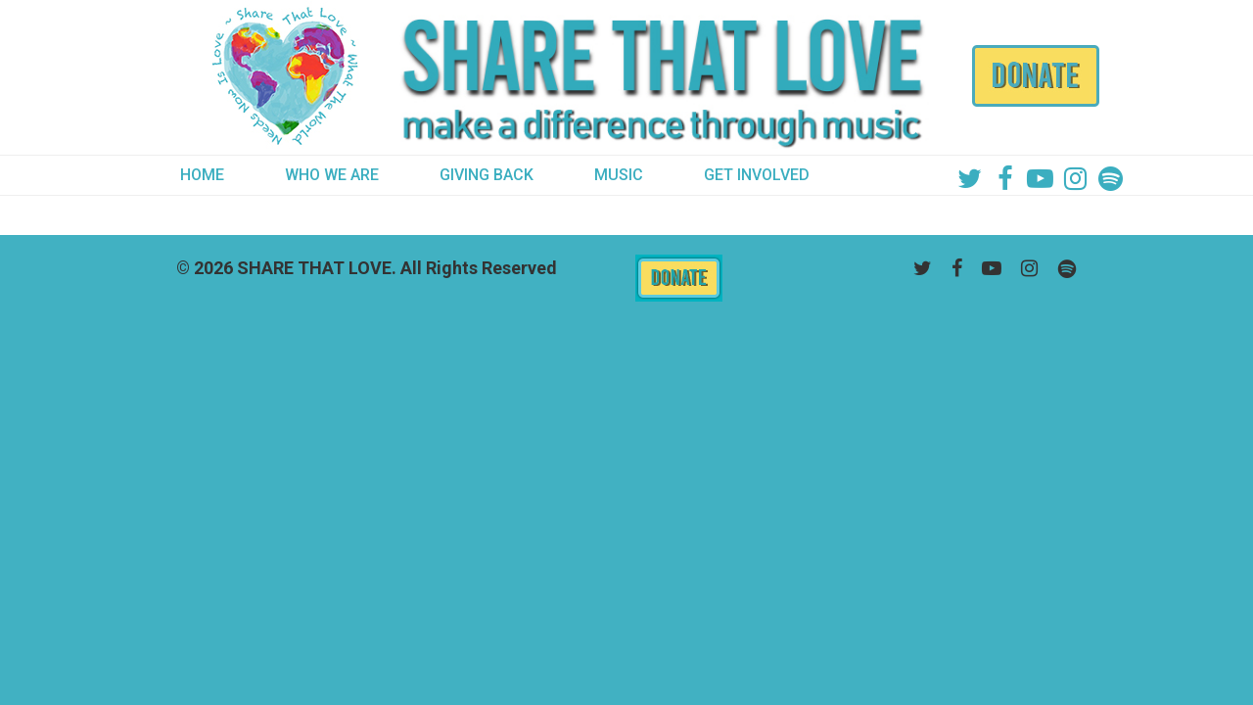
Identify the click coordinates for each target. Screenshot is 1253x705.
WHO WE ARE (332, 174)
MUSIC (618, 174)
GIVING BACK (487, 174)
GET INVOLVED (757, 174)
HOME (202, 174)
